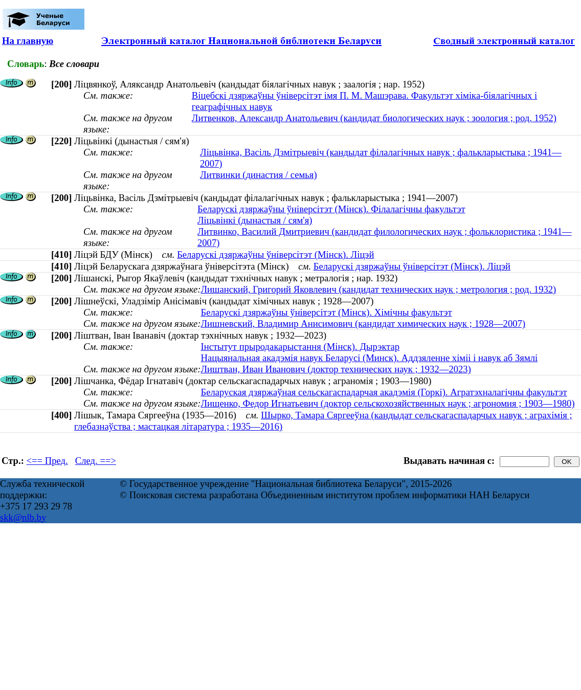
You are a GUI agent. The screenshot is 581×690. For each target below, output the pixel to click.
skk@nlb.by (23, 517)
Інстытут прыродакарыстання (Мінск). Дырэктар (299, 346)
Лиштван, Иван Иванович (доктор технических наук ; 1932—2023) (335, 369)
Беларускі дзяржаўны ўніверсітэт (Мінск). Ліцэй (275, 254)
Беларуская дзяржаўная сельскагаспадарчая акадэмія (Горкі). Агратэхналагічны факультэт (383, 392)
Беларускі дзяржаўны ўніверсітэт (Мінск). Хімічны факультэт (326, 312)
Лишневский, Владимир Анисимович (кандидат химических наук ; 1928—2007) (362, 323)
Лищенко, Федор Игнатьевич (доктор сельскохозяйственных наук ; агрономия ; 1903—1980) (387, 403)
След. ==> (95, 460)
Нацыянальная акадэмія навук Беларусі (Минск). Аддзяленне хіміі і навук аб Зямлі (369, 357)
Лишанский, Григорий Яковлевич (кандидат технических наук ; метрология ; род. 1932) (378, 289)
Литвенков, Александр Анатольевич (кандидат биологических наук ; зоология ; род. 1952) (374, 118)
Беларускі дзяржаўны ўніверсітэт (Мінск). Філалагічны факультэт (331, 209)
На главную (27, 40)
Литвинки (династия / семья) (258, 174)
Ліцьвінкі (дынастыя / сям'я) (254, 220)
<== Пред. (47, 460)
